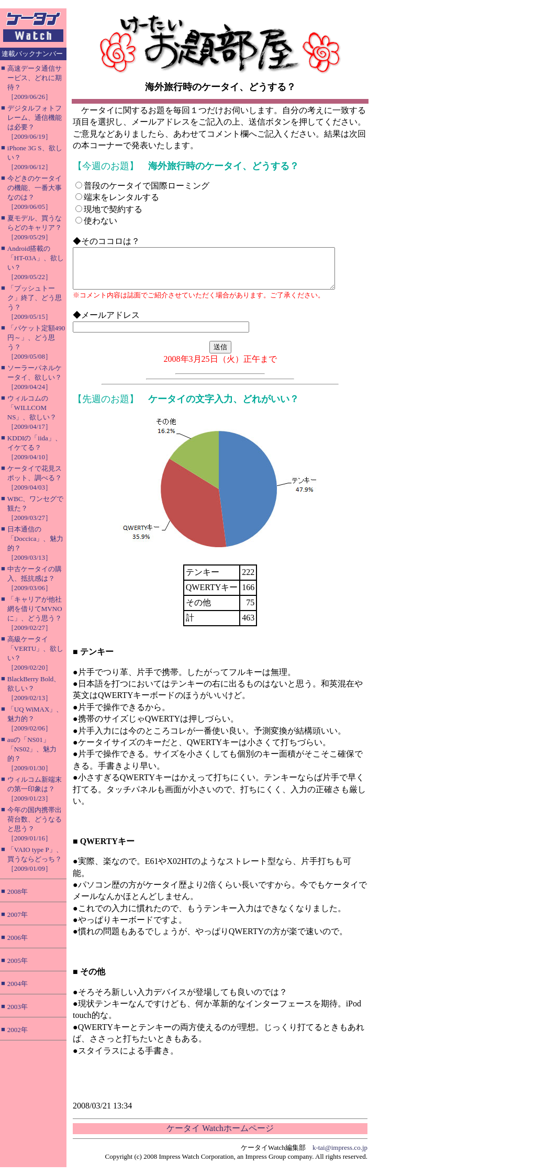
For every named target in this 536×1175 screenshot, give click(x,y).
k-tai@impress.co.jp (339, 1155)
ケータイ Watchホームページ (219, 1136)
